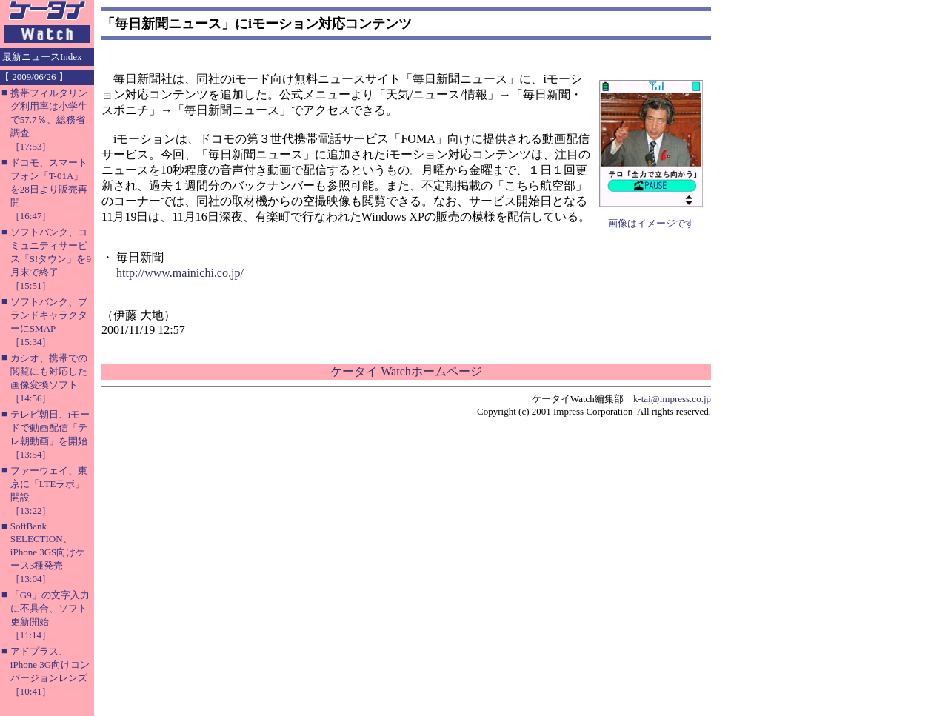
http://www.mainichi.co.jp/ (180, 273)
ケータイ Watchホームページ (405, 371)
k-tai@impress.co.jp (672, 398)
